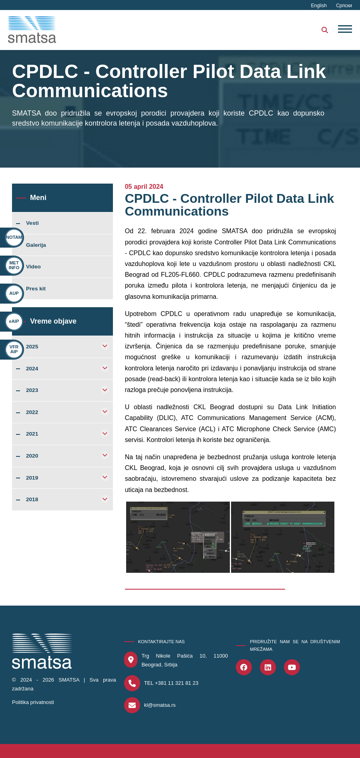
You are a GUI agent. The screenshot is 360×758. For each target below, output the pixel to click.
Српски (344, 5)
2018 (32, 499)
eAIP (13, 321)
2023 (32, 390)
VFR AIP (10, 349)
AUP (14, 293)
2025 (32, 347)
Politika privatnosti (33, 702)
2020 (32, 456)
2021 (32, 434)
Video (33, 267)
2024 (32, 369)
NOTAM (14, 237)
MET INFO (14, 265)
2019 (32, 478)
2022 (32, 412)
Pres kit (36, 289)
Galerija (36, 245)
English (319, 5)
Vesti (32, 223)
